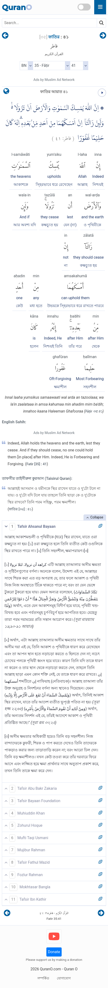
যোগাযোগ (64, 978)
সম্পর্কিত (43, 978)
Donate (54, 952)
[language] (6, 92)
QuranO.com (50, 969)
